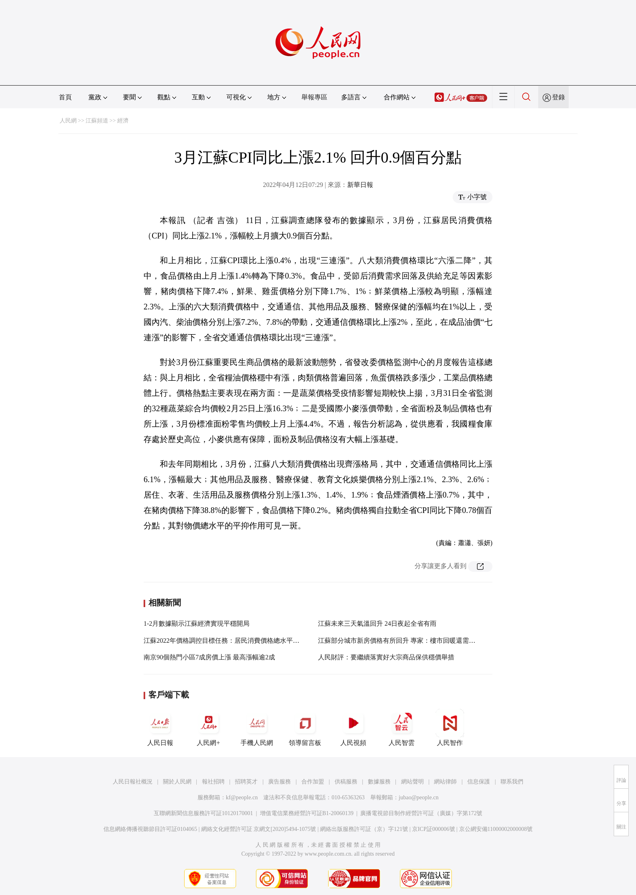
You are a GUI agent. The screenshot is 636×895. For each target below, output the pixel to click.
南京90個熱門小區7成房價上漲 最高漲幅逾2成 (209, 657)
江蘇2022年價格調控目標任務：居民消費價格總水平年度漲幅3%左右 (242, 640)
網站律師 (445, 782)
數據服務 (379, 782)
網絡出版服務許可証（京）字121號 (364, 829)
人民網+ (208, 727)
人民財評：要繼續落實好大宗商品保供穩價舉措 (386, 657)
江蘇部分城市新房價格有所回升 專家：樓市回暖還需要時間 (403, 640)
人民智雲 (401, 727)
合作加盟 (312, 782)
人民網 (68, 121)
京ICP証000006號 (433, 829)
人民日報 (160, 727)
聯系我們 (512, 782)
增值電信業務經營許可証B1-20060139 (307, 813)
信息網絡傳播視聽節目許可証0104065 (150, 829)
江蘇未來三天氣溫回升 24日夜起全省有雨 (377, 623)
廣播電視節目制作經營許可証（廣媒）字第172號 (421, 813)
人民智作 (450, 727)
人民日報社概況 (133, 782)
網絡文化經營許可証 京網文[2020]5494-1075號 (258, 829)
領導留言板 (305, 727)
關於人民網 (177, 782)
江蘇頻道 (97, 121)
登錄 (558, 97)
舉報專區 (314, 97)
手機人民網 (257, 727)
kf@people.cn (242, 797)
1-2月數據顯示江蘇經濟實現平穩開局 (196, 623)
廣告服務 (279, 782)
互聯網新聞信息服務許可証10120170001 (203, 813)
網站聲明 (412, 782)
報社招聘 (213, 782)
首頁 (65, 97)
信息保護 (478, 782)
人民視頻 (353, 727)
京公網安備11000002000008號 (496, 829)
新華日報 (360, 184)
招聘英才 (246, 782)
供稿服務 (346, 782)
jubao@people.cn (418, 797)
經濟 (123, 121)
